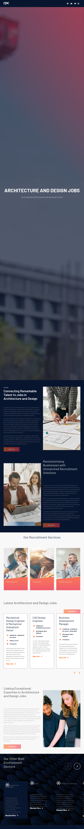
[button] (75, 673)
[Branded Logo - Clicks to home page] (6, 3)
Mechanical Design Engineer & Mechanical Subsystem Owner (15, 624)
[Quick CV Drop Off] (71, 3)
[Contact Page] (75, 3)
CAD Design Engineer (39, 619)
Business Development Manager (66, 620)
